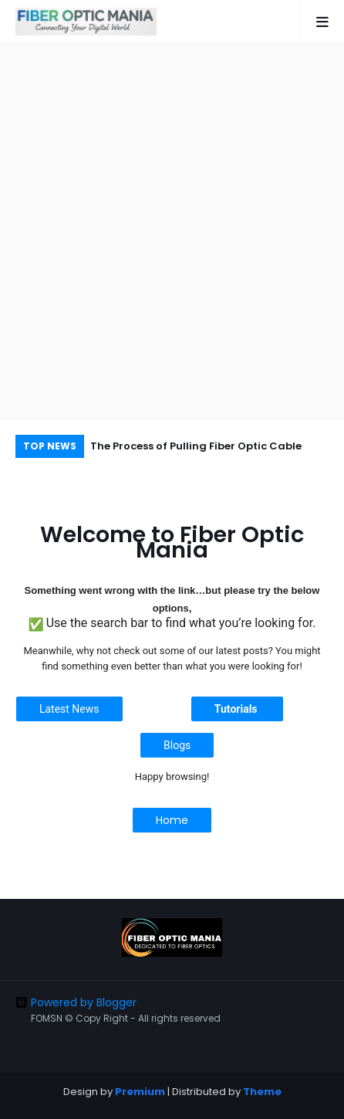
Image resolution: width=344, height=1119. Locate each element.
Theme (262, 1091)
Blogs (177, 745)
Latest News (69, 709)
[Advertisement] (172, 231)
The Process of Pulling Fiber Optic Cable (196, 446)
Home (172, 820)
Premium (140, 1091)
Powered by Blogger (76, 1002)
